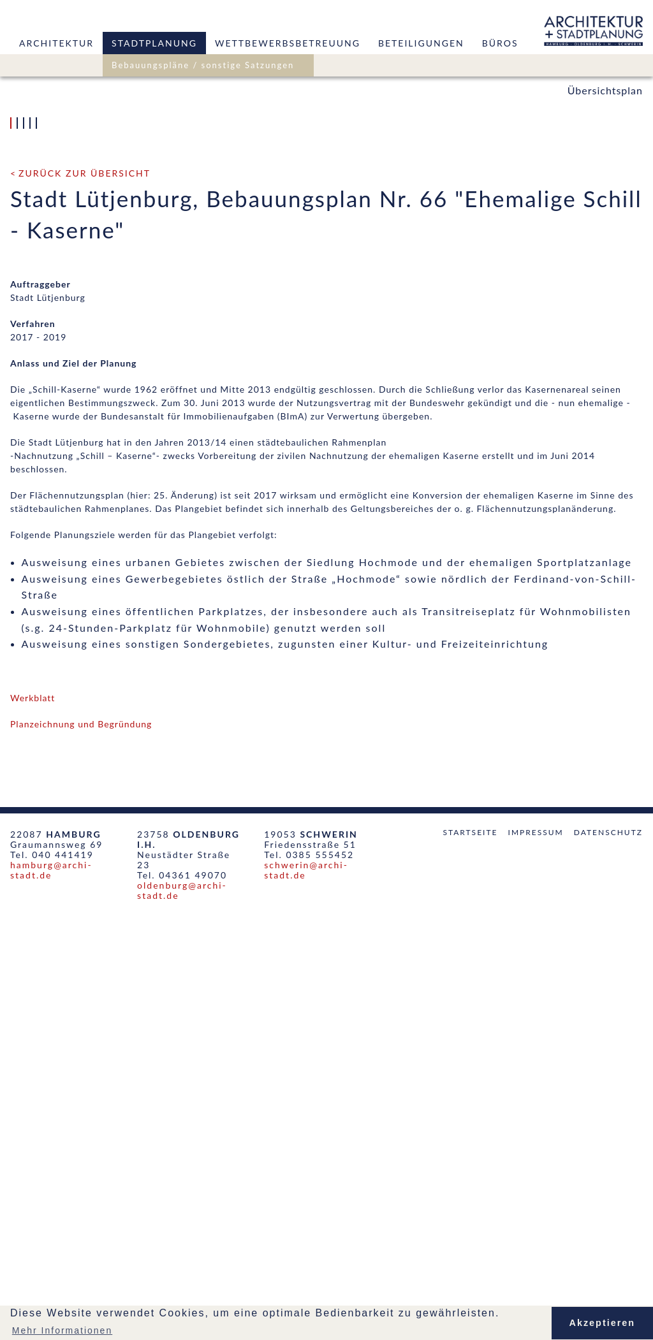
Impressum (536, 1255)
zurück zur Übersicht (84, 596)
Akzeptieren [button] (602, 1323)
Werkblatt (32, 1121)
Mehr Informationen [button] (62, 1330)
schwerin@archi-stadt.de (306, 1293)
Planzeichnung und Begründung (81, 1147)
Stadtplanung (154, 43)
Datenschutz (608, 1255)
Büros (500, 43)
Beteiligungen (421, 43)
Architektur (56, 43)
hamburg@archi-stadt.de (51, 1293)
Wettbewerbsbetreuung (287, 43)
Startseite (470, 1255)
